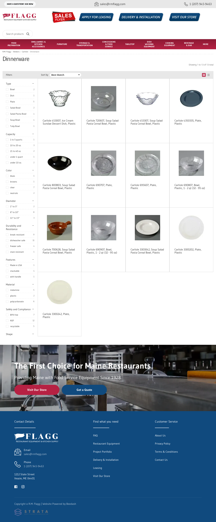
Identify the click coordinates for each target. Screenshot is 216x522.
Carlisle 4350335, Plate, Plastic (188, 122)
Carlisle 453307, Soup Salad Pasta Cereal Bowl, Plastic (147, 122)
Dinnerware (34, 52)
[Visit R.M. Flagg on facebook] (15, 486)
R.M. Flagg (7, 52)
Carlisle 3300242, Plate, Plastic (56, 315)
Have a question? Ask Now (20, 4)
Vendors (16, 52)
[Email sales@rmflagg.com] (109, 4)
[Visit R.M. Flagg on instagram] (22, 486)
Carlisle (25, 52)
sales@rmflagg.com (35, 454)
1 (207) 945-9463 (34, 466)
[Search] (18, 34)
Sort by (44, 75)
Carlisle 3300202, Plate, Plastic (187, 251)
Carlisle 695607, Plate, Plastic (144, 186)
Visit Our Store (37, 390)
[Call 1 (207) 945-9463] (198, 4)
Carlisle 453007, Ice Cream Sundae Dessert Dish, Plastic (59, 122)
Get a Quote (84, 390)
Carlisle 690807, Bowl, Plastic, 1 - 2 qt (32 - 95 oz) (189, 186)
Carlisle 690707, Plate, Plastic (99, 186)
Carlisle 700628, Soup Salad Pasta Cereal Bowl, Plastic (59, 251)
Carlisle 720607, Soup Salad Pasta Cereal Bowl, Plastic (103, 122)
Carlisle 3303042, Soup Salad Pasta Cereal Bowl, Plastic (147, 251)
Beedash (71, 503)
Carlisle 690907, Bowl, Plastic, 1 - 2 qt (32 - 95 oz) (102, 251)
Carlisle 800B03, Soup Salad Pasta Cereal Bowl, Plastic (59, 186)
